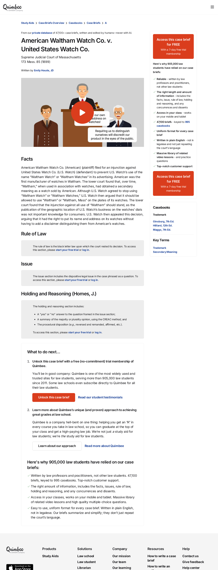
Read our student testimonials (100, 397)
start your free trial (67, 249)
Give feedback (193, 562)
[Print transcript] (193, 23)
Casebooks (75, 22)
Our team (119, 562)
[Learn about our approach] (57, 446)
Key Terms (161, 240)
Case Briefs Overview (51, 22)
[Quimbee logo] (13, 7)
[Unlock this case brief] (53, 397)
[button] (44, 70)
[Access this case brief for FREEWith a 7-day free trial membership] (173, 46)
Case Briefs (93, 22)
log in (85, 249)
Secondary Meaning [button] (165, 251)
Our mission (121, 556)
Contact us (190, 556)
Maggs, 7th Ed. (162, 229)
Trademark (159, 214)
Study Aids (27, 22)
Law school (85, 556)
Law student (86, 562)
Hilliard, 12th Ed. (163, 225)
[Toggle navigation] (212, 7)
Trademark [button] (159, 247)
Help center (191, 567)
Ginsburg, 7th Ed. (163, 221)
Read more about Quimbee (104, 446)
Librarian (84, 567)
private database (42, 32)
